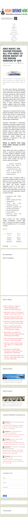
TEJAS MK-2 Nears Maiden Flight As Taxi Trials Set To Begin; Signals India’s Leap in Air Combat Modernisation (14, 357)
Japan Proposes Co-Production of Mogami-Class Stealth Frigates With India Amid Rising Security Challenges (14, 334)
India (14, 25)
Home (14, 24)
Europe (14, 35)
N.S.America (14, 30)
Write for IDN (14, 39)
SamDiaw (7, 422)
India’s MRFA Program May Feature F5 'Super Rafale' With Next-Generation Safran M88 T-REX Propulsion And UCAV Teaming (12, 452)
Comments (14, 246)
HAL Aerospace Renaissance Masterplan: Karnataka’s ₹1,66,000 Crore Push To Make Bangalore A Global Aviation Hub (12, 427)
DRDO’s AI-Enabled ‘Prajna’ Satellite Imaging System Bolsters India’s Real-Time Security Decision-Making (13, 327)
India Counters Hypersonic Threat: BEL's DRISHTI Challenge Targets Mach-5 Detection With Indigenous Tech (13, 461)
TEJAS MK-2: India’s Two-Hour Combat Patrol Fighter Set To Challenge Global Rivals (13, 344)
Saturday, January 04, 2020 (10, 63)
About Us (14, 40)
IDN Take (14, 37)
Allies (14, 29)
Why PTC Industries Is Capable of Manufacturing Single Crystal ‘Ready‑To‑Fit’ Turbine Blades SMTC (12, 307)
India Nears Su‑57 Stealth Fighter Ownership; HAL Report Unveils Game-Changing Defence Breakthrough (13, 351)
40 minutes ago (16, 436)
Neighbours (14, 27)
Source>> (5, 229)
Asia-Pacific (14, 32)
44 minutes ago (14, 453)
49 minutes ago (8, 462)
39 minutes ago (12, 428)
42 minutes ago (22, 444)
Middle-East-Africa (14, 34)
